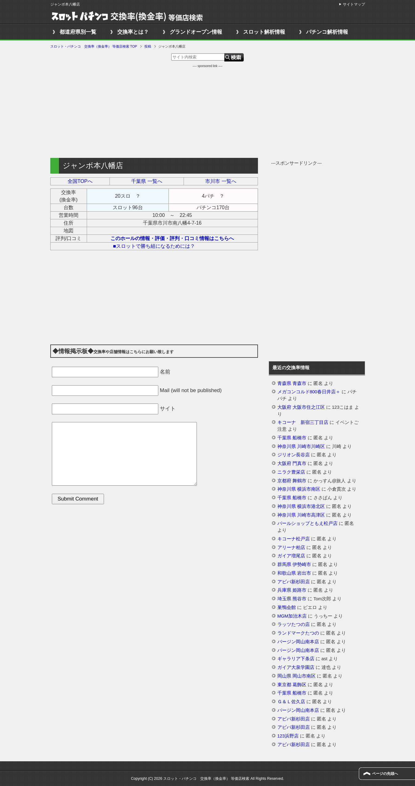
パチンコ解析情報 (327, 32)
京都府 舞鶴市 (291, 480)
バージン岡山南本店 (298, 641)
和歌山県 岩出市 (294, 573)
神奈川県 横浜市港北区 (301, 506)
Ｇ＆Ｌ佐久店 (291, 701)
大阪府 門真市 (291, 463)
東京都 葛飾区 (291, 684)
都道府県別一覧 (78, 32)
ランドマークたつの (298, 633)
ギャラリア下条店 (295, 658)
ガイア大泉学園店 (295, 667)
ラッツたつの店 (293, 624)
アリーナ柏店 (291, 547)
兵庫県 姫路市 (291, 590)
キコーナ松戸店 (293, 538)
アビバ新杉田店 (293, 581)
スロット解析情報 (264, 32)
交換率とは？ (133, 32)
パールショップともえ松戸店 (307, 523)
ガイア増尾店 (291, 555)
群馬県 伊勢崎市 (294, 564)
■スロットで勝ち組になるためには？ (154, 246)
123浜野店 (288, 735)
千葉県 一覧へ (146, 181)
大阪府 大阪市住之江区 (301, 407)
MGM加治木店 (292, 616)
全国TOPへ (80, 181)
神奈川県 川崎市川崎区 (301, 446)
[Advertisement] (207, 111)
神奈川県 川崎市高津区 (301, 515)
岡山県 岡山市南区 (296, 676)
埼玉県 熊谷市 (291, 598)
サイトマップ (354, 4)
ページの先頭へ (385, 773)
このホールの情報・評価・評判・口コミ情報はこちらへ (172, 238)
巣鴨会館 (286, 607)
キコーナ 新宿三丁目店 (302, 422)
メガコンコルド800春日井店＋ (308, 391)
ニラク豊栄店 (291, 472)
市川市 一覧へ (220, 181)
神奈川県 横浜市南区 (298, 489)
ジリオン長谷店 (293, 454)
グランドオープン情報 (196, 32)
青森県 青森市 (291, 383)
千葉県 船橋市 (291, 437)
